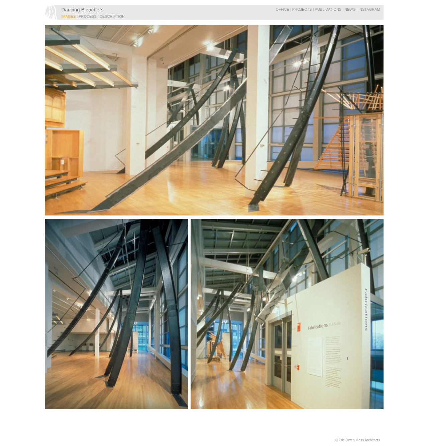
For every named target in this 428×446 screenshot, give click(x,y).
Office (282, 9)
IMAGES (69, 16)
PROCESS (88, 16)
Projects (302, 9)
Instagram (369, 9)
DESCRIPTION (112, 16)
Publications (328, 9)
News (349, 9)
